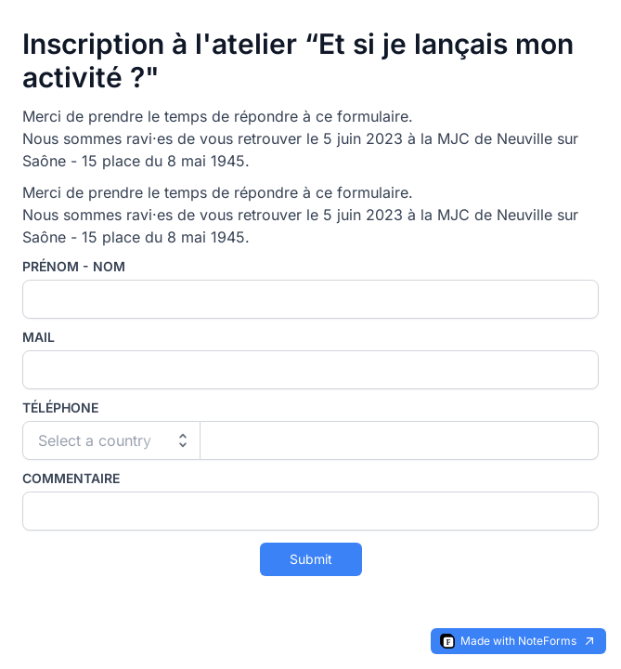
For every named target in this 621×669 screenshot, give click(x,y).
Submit (311, 559)
